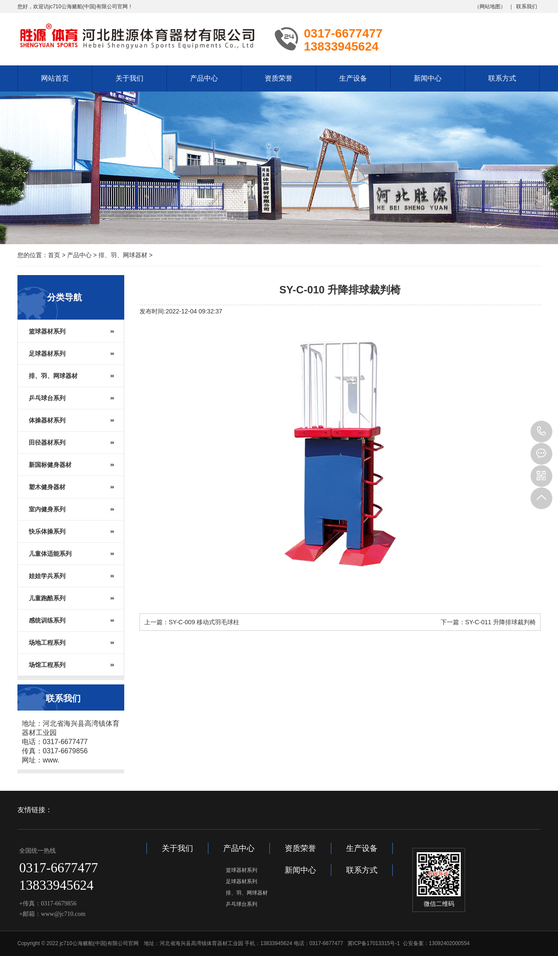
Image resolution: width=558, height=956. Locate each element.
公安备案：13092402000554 (436, 943)
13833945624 (541, 431)
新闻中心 (428, 78)
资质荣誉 (279, 78)
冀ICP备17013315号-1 (373, 943)
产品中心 (204, 78)
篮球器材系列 (241, 870)
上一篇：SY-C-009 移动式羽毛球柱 (191, 622)
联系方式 (502, 78)
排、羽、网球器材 (123, 255)
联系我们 (526, 6)
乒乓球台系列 (241, 904)
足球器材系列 (241, 881)
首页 (54, 255)
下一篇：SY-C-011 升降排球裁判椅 (488, 622)
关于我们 (129, 78)
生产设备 (353, 78)
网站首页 (55, 78)
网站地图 (490, 6)
